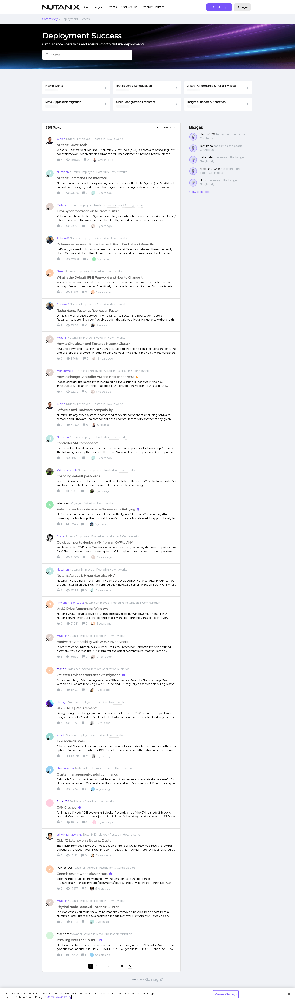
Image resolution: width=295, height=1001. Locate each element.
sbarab (61, 735)
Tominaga (206, 146)
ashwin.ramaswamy (69, 834)
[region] (147, 994)
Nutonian (63, 172)
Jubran (61, 139)
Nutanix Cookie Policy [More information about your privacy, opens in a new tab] (58, 997)
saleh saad (63, 503)
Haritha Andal (65, 768)
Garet (60, 271)
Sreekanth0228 (210, 169)
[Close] (289, 994)
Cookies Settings (225, 994)
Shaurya (62, 702)
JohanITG (63, 801)
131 (121, 966)
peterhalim (207, 157)
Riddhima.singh (67, 470)
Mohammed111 (67, 371)
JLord (203, 180)
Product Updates (153, 7)
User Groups (129, 7)
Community (50, 19)
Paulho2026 (207, 134)
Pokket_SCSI (65, 867)
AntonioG (63, 238)
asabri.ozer (64, 934)
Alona (60, 536)
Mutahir (62, 205)
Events (112, 7)
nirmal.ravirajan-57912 (70, 602)
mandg (61, 669)
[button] (219, 7)
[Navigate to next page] (130, 966)
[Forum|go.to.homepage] (61, 7)
